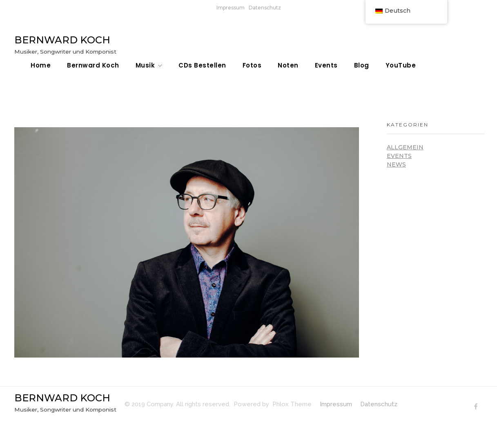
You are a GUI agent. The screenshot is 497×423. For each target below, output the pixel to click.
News (396, 164)
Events (399, 156)
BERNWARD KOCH (62, 40)
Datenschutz (265, 7)
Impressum (230, 7)
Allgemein (405, 147)
